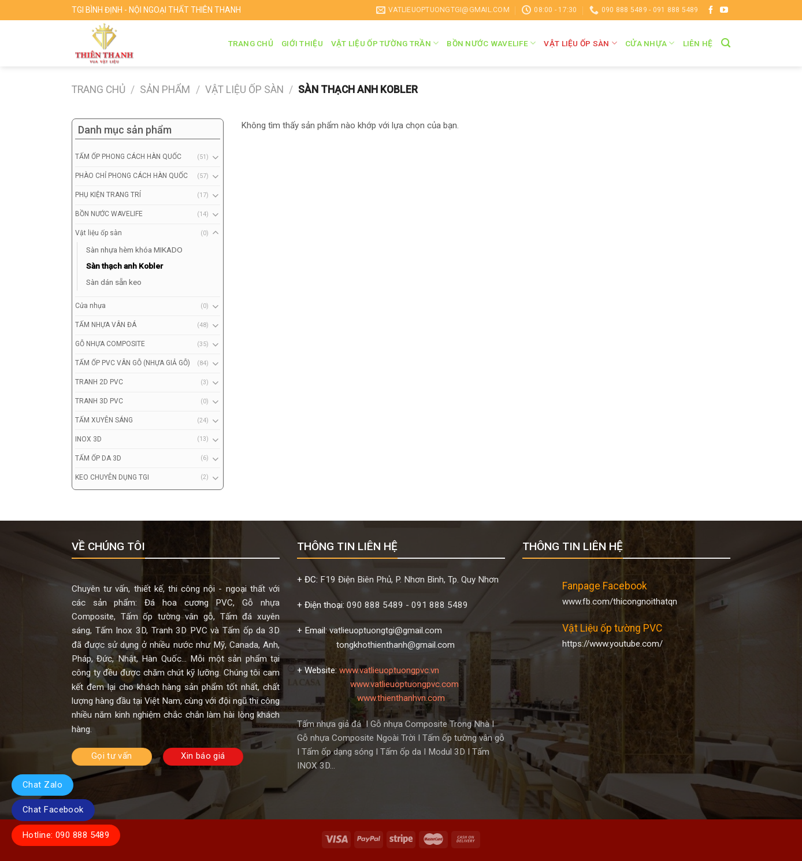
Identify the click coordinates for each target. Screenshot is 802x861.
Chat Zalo (42, 785)
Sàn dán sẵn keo (114, 282)
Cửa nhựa (650, 43)
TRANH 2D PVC (99, 382)
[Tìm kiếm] (725, 43)
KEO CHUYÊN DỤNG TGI (112, 477)
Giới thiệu (302, 43)
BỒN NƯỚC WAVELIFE (491, 43)
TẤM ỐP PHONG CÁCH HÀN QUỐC (128, 157)
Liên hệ (698, 43)
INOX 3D (88, 439)
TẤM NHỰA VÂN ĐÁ (105, 325)
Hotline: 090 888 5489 (66, 835)
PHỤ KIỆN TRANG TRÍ (108, 195)
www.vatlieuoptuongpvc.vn (389, 670)
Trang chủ (250, 43)
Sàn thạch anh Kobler (124, 265)
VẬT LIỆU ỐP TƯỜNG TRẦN (385, 43)
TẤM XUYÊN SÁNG (104, 420)
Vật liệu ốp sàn (580, 43)
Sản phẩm (165, 89)
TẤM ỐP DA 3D (98, 458)
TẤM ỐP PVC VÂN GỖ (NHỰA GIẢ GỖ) (132, 363)
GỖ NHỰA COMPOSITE (110, 344)
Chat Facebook (53, 809)
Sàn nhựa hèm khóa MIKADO (134, 249)
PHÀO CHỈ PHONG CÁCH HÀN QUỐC (131, 176)
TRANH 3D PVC (99, 401)
